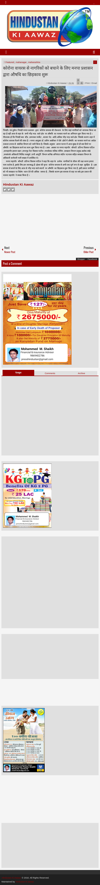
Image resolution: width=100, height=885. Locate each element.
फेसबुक (18, 372)
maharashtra (34, 62)
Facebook (5, 189)
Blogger (81, 259)
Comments (50, 373)
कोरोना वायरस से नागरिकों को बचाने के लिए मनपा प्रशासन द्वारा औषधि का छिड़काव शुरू (48, 70)
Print (87, 83)
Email (93, 83)
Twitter (9, 189)
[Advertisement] (49, 218)
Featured (10, 62)
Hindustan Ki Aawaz (57, 83)
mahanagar (21, 62)
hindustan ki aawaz (25, 881)
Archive (81, 373)
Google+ (13, 189)
